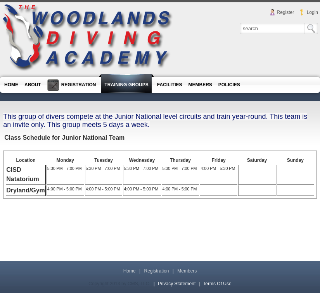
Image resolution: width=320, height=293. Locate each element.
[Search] (273, 28)
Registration (156, 271)
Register (285, 12)
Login (312, 12)
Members (187, 271)
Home (129, 271)
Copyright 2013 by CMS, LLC (118, 283)
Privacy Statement (176, 283)
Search (311, 28)
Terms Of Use (217, 283)
